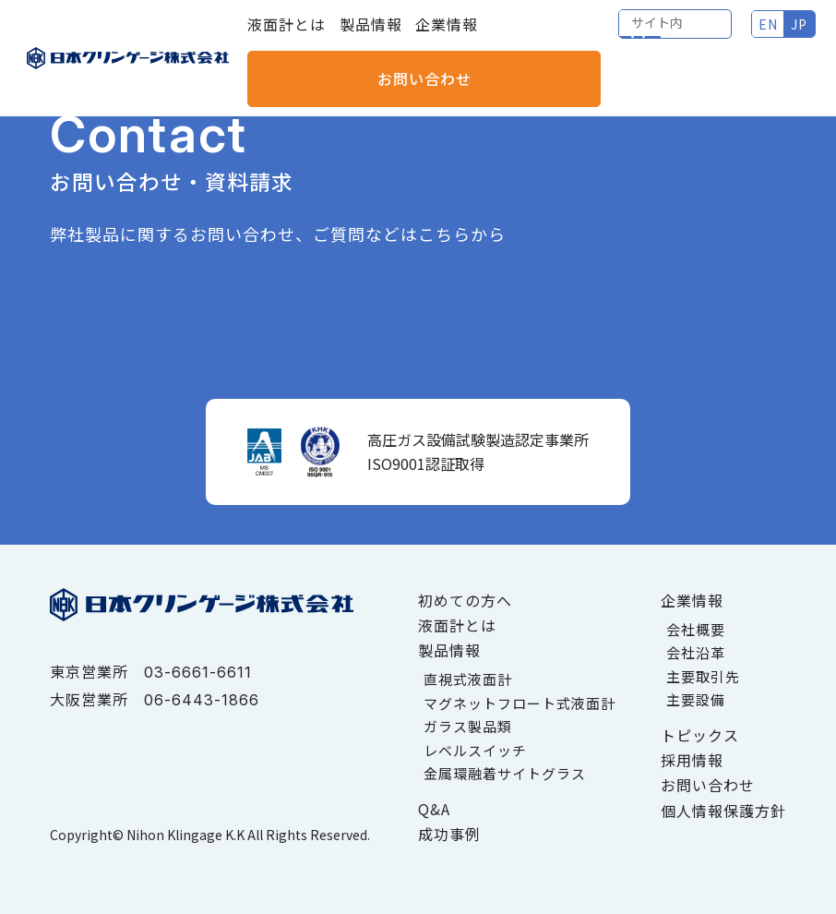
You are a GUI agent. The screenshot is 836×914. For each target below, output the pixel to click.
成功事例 (449, 834)
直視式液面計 (468, 679)
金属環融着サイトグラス (505, 773)
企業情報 (446, 37)
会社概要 (695, 629)
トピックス (700, 735)
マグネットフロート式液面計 (519, 703)
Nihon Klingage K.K (185, 834)
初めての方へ (465, 600)
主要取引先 (703, 676)
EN (640, 37)
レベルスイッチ (475, 750)
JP (671, 37)
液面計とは (286, 37)
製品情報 (371, 37)
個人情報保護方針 (723, 811)
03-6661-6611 (198, 672)
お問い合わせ (758, 37)
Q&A (434, 809)
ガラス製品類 (468, 726)
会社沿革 (695, 652)
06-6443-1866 (201, 700)
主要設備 (695, 699)
